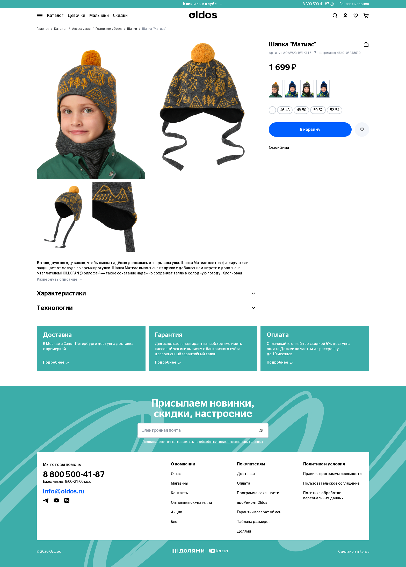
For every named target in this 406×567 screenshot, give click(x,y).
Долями (244, 531)
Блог (175, 522)
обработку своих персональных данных (231, 441)
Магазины (179, 483)
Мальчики (99, 15)
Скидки (120, 15)
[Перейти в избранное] (356, 15)
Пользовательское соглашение (331, 483)
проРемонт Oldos (252, 503)
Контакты (180, 493)
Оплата (243, 483)
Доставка (246, 474)
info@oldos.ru (63, 491)
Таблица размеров (254, 522)
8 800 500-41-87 (316, 4)
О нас (176, 474)
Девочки (76, 15)
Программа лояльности (258, 493)
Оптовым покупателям (191, 503)
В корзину (310, 129)
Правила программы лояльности (332, 474)
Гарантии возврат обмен (259, 512)
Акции (176, 512)
